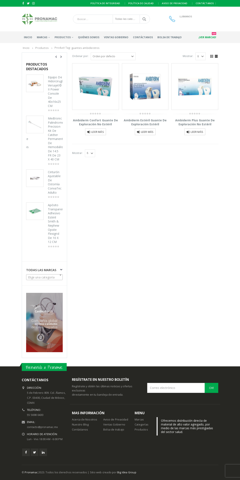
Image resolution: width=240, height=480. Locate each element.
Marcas (42, 37)
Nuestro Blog (80, 424)
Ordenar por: (80, 56)
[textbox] (44, 277)
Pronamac (31, 472)
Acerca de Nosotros (84, 419)
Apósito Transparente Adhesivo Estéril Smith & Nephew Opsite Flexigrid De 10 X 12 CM (55, 223)
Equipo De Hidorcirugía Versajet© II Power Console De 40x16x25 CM (55, 91)
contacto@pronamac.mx (42, 427)
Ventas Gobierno (116, 37)
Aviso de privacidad (174, 3)
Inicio (28, 37)
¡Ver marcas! (207, 36)
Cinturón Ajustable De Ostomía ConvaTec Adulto (55, 182)
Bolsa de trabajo (169, 37)
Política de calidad (141, 3)
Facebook (26, 452)
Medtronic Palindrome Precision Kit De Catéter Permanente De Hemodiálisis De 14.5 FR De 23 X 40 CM (55, 138)
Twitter (34, 452)
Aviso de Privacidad (115, 419)
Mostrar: (188, 56)
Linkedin (43, 452)
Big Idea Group (126, 472)
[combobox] (44, 277)
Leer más (97, 132)
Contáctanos (205, 3)
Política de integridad (105, 3)
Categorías (141, 424)
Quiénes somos (88, 37)
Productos (141, 429)
